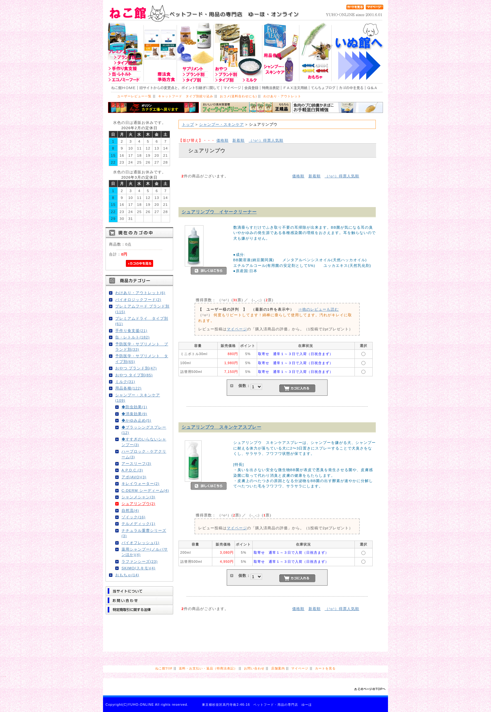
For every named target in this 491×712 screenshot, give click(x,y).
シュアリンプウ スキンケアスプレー (221, 427)
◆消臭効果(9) (134, 414)
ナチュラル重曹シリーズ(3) (143, 533)
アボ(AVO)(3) (134, 477)
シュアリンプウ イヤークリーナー (219, 211)
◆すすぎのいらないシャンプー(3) (143, 441)
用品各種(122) (128, 388)
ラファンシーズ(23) (139, 561)
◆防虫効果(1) (134, 407)
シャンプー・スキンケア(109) (137, 397)
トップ (188, 124)
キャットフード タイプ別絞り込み (185, 96)
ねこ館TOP (163, 668)
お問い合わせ (254, 668)
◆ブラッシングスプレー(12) (143, 430)
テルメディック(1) (138, 523)
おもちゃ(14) (127, 575)
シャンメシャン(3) (138, 497)
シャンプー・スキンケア (221, 124)
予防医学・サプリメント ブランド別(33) (141, 346)
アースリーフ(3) (136, 463)
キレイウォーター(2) (140, 483)
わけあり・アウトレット (282, 96)
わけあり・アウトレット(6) (140, 293)
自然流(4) (130, 510)
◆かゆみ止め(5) (136, 420)
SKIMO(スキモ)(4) (138, 568)
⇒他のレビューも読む (318, 309)
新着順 (238, 140)
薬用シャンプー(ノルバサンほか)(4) (144, 552)
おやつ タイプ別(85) (134, 375)
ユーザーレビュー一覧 (134, 96)
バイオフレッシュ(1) (140, 543)
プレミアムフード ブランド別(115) (142, 308)
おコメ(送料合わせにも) (238, 96)
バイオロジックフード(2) (138, 300)
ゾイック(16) (133, 517)
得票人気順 (266, 140)
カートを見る (325, 668)
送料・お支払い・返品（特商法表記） (208, 668)
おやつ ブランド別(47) (136, 368)
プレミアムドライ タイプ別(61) (141, 321)
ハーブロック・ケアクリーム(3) (143, 454)
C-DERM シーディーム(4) (145, 490)
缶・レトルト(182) (132, 337)
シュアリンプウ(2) (138, 503)
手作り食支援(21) (131, 330)
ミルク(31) (125, 381)
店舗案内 (278, 668)
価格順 (222, 140)
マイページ (237, 329)
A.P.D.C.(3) (132, 470)
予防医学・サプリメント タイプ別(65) (141, 358)
